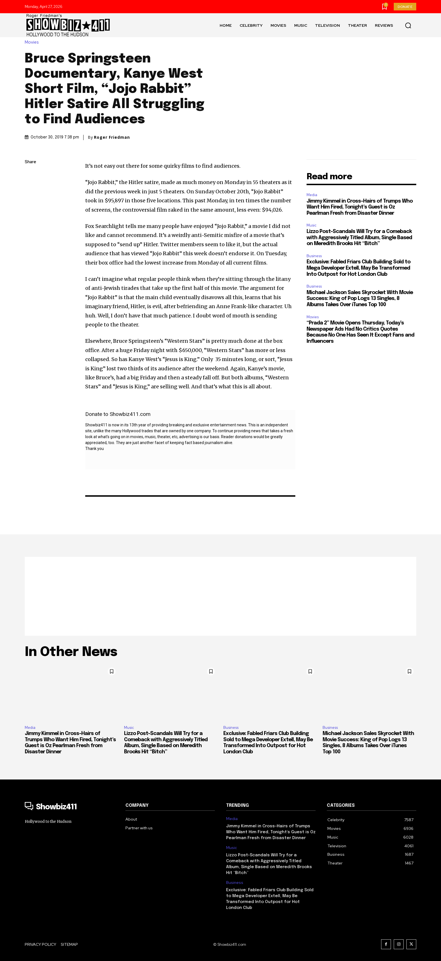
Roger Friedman (112, 137)
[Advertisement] (220, 596)
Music (311, 225)
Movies (33, 42)
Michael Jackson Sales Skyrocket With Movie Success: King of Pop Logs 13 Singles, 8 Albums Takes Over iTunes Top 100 (360, 298)
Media (312, 194)
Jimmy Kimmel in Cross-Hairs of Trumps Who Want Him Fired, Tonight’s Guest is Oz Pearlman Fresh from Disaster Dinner (360, 207)
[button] (408, 25)
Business (314, 256)
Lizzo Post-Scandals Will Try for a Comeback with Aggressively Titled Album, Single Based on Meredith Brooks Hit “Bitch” (359, 237)
